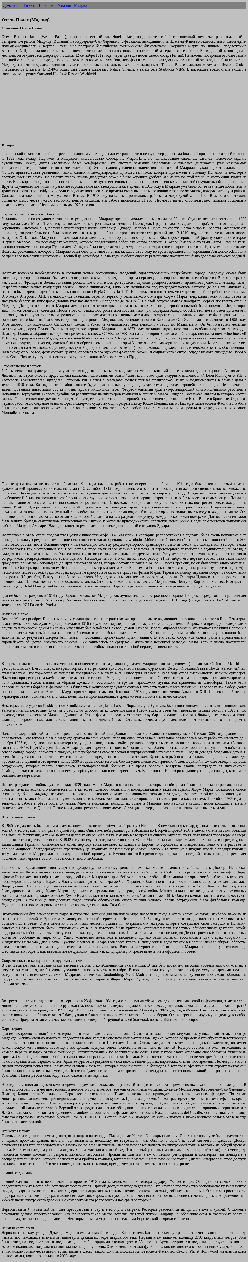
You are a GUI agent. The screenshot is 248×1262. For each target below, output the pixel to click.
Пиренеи (46, 5)
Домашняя (11, 5)
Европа (29, 5)
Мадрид (80, 5)
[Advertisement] (118, 112)
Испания (64, 5)
